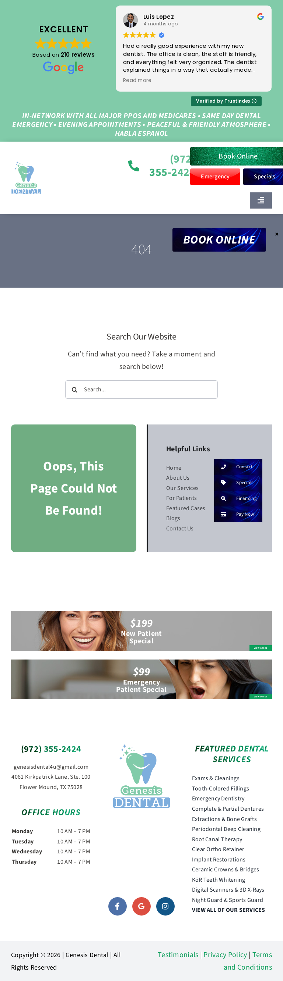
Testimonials (178, 955)
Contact (233, 467)
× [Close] (277, 234)
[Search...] (141, 389)
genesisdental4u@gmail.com (51, 767)
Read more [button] (137, 80)
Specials (233, 483)
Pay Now (234, 514)
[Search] (74, 389)
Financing (235, 499)
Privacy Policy (225, 955)
